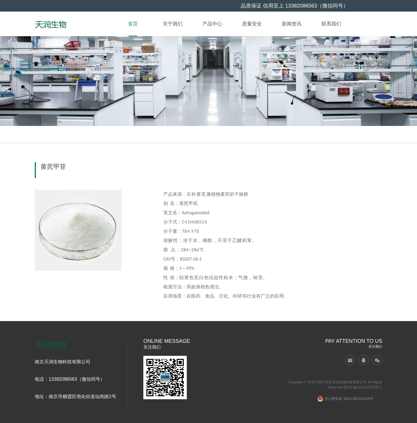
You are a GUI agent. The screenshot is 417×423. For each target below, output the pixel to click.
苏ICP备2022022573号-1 (363, 387)
